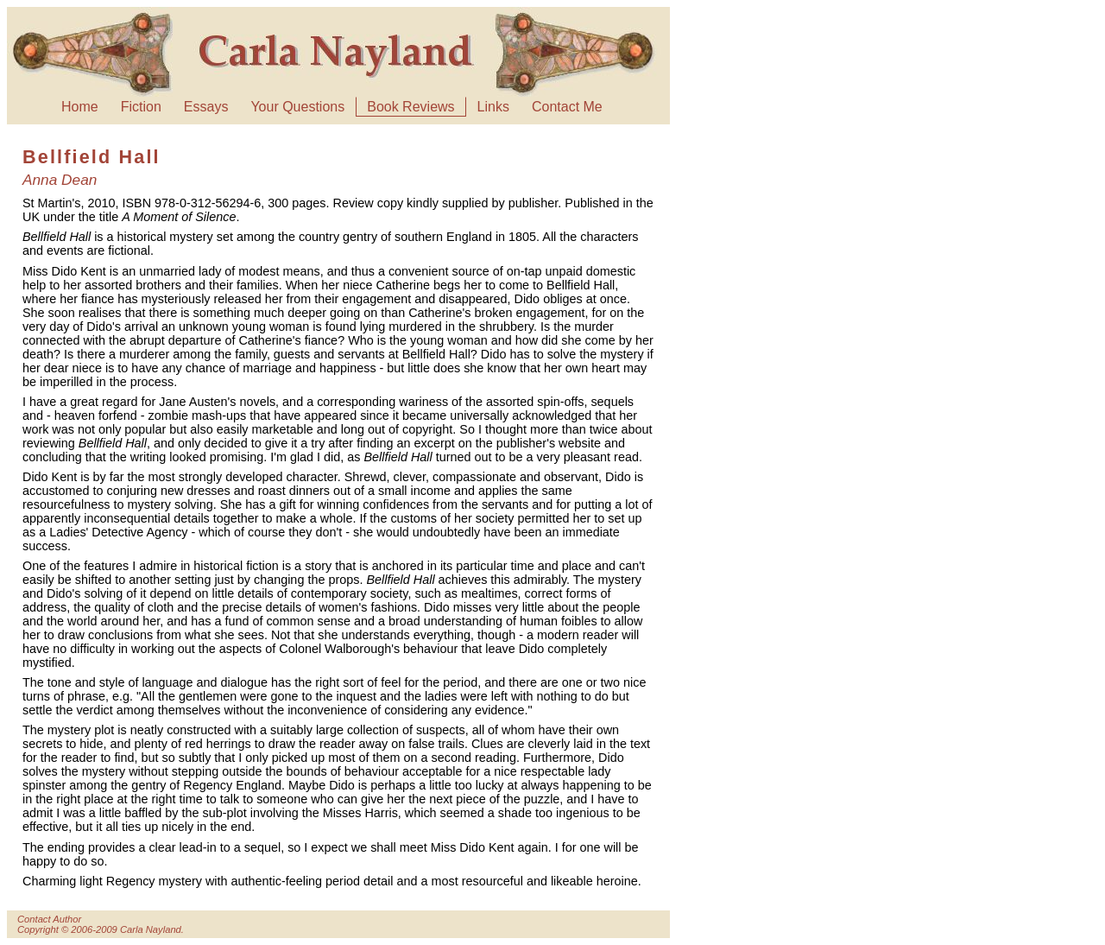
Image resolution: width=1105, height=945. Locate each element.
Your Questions (297, 106)
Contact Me (567, 106)
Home (79, 106)
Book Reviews (410, 106)
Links (493, 106)
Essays (206, 106)
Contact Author (49, 919)
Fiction (141, 106)
